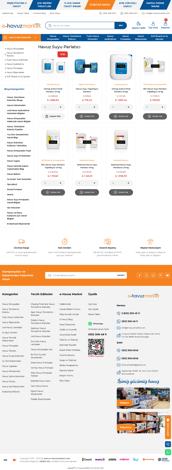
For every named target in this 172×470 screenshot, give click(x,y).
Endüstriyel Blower (11, 391)
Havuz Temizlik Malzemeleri (9, 339)
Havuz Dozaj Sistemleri (13, 356)
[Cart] (165, 25)
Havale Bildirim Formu (70, 309)
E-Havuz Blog (66, 319)
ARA (120, 25)
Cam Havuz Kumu (39, 386)
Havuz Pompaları (10, 346)
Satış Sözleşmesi (67, 324)
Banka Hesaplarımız (69, 365)
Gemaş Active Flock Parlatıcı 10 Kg (121, 90)
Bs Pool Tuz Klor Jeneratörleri (38, 356)
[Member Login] (153, 25)
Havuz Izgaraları (9, 366)
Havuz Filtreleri (9, 351)
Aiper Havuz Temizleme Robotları (42, 313)
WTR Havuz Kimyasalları (155, 84)
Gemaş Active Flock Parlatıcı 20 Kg (53, 90)
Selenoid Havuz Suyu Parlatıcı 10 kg (87, 166)
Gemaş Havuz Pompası (42, 368)
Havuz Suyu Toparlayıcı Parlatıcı (87, 90)
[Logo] (21, 25)
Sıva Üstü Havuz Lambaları (38, 343)
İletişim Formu (66, 375)
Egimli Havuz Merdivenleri (37, 392)
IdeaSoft (71, 468)
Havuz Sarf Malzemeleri (13, 386)
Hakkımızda (65, 304)
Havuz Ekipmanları (11, 322)
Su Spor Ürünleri (9, 332)
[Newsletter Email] (86, 275)
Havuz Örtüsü (8, 381)
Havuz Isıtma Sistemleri (13, 376)
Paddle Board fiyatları (41, 399)
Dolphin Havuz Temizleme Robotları (40, 321)
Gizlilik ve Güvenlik (68, 329)
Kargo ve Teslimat (68, 360)
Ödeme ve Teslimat (69, 340)
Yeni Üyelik (93, 309)
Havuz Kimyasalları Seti (41, 349)
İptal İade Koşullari (68, 345)
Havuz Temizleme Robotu (10, 310)
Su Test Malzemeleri (11, 361)
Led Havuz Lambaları (12, 327)
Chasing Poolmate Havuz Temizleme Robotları (43, 305)
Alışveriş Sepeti (67, 370)
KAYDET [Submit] (121, 275)
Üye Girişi (92, 304)
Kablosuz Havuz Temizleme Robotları (40, 329)
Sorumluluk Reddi (68, 335)
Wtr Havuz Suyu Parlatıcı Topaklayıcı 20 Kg (53, 166)
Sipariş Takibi (94, 314)
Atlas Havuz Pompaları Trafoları (41, 374)
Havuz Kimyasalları (11, 304)
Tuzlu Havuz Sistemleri (13, 317)
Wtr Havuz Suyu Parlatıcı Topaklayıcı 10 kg (155, 90)
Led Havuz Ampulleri (40, 336)
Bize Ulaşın (65, 380)
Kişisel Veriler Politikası (70, 350)
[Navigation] (21, 37)
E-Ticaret (79, 468)
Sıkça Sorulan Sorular (69, 314)
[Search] (86, 25)
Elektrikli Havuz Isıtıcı (40, 381)
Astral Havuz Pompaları (42, 362)
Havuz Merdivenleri (11, 371)
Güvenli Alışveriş (67, 355)
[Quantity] (53, 107)
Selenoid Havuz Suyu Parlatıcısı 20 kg (121, 166)
